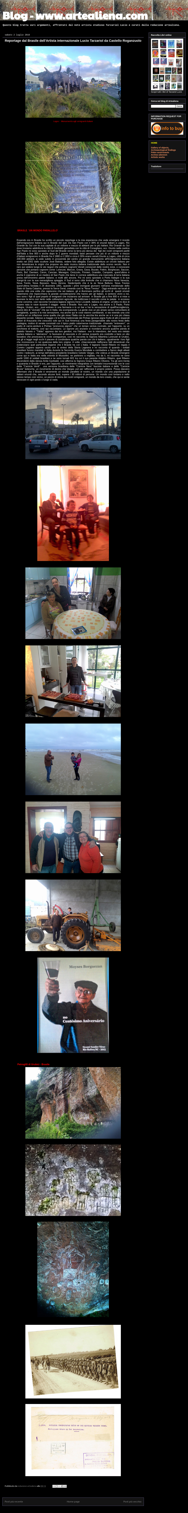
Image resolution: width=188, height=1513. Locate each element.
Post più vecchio (132, 1501)
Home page (73, 1501)
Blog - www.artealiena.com (75, 15)
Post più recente (14, 1501)
